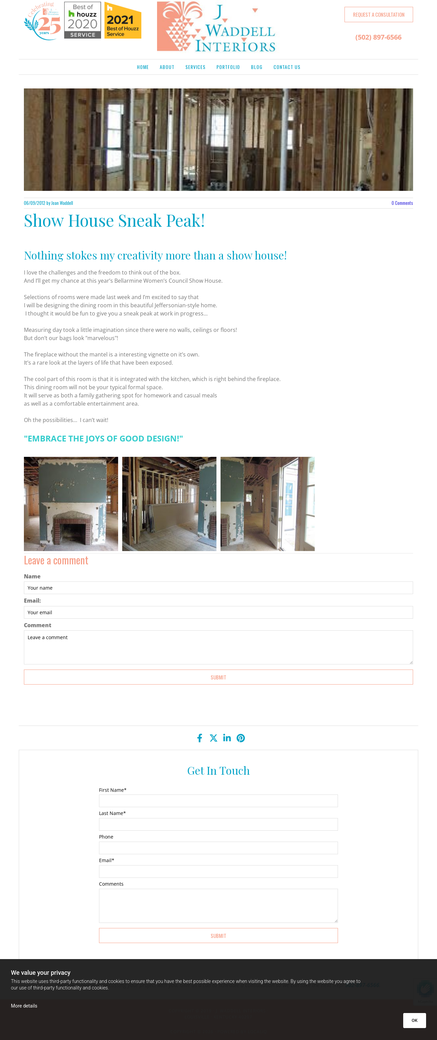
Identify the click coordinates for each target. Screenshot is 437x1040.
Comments (402, 203)
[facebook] (200, 738)
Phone (106, 837)
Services (195, 66)
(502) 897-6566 (378, 37)
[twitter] (213, 738)
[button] (378, 14)
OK (415, 1020)
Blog (257, 66)
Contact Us (286, 66)
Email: (32, 601)
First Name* (113, 790)
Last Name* (112, 813)
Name (32, 576)
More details (24, 1006)
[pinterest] (241, 738)
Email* (106, 860)
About (167, 66)
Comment (37, 625)
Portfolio (228, 66)
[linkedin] (227, 738)
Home (143, 66)
